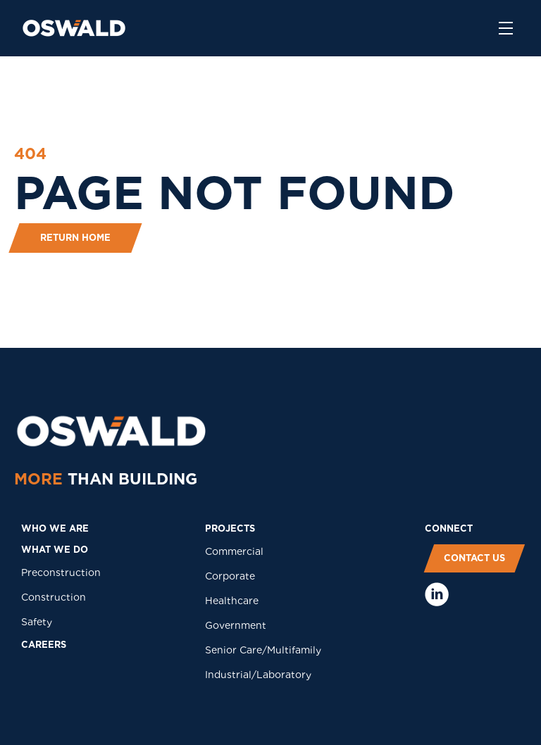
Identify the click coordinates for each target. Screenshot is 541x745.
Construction (53, 597)
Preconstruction (61, 572)
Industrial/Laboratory (258, 674)
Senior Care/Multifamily (263, 650)
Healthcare (232, 600)
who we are (55, 528)
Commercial (234, 551)
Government (235, 625)
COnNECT (449, 528)
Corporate (230, 576)
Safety (36, 621)
